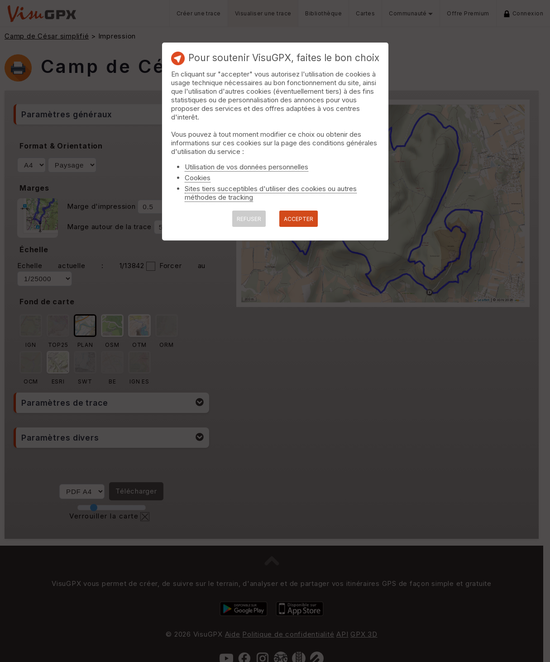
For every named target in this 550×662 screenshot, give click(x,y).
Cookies (197, 177)
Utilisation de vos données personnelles (246, 167)
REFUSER (249, 219)
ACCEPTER (298, 219)
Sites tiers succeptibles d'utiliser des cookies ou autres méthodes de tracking (271, 192)
